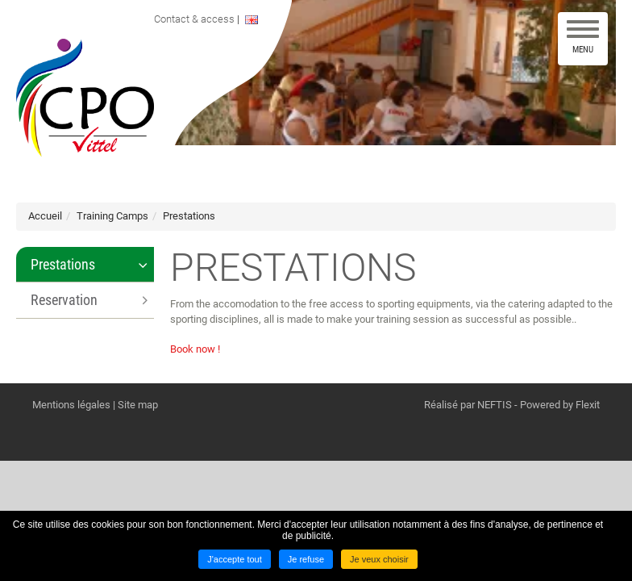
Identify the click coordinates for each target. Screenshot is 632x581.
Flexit (588, 405)
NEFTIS (494, 405)
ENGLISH (264, 20)
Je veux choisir (379, 559)
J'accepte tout (234, 559)
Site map (138, 405)
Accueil (45, 216)
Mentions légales (71, 405)
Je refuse (306, 559)
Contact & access (198, 19)
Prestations (189, 216)
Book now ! (195, 349)
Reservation (64, 299)
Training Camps (112, 216)
